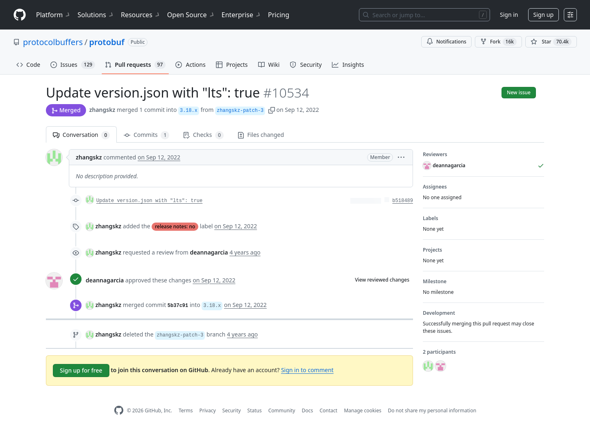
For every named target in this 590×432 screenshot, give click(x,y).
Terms (186, 410)
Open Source (191, 14)
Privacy (208, 410)
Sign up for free (81, 370)
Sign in (509, 14)
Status (254, 410)
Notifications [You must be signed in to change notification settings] (446, 41)
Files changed (261, 135)
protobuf (106, 42)
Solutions (95, 14)
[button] (271, 109)
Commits (146, 135)
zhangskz (102, 110)
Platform (53, 14)
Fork (498, 42)
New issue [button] (519, 92)
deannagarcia (105, 280)
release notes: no (175, 226)
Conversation (81, 135)
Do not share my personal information (432, 410)
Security (231, 410)
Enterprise (241, 14)
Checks (203, 135)
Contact (328, 410)
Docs (307, 410)
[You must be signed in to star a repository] (551, 42)
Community (281, 410)
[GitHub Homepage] (119, 410)
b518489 (403, 201)
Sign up (543, 14)
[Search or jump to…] (424, 15)
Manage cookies (362, 410)
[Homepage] (19, 15)
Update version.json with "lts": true (149, 201)
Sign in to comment (307, 370)
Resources (141, 14)
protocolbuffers (53, 42)
